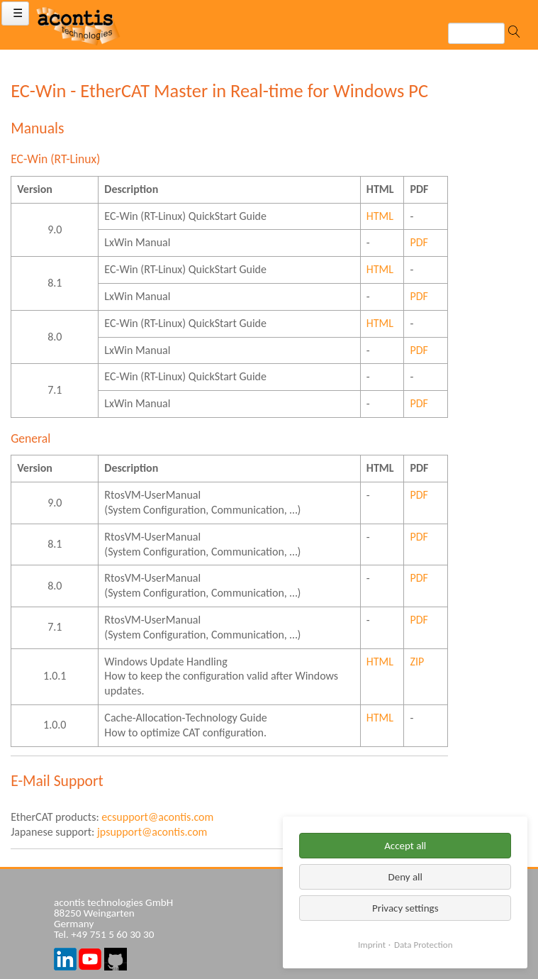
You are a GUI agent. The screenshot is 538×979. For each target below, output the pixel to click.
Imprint (372, 944)
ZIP (417, 661)
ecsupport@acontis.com (157, 817)
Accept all (405, 845)
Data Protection (423, 944)
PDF (418, 242)
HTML (379, 216)
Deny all (405, 876)
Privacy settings (405, 908)
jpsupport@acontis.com (152, 832)
